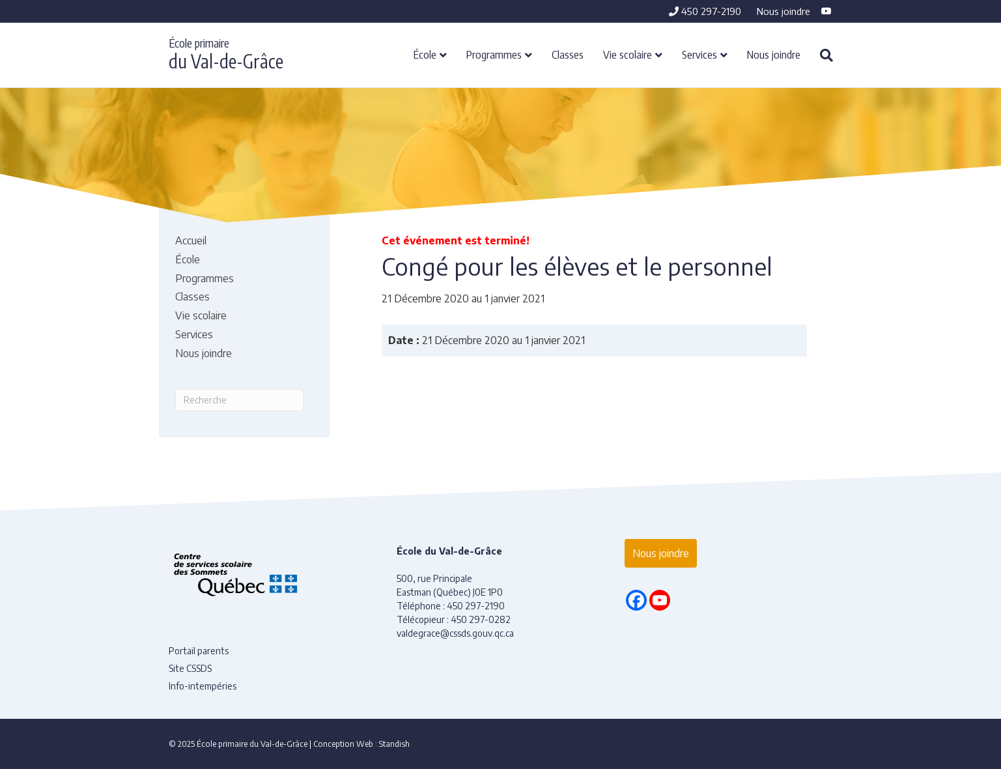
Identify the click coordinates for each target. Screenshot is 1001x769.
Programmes (494, 54)
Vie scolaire (627, 54)
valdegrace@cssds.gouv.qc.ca (455, 633)
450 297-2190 (705, 11)
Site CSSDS (190, 668)
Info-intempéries (202, 685)
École (425, 54)
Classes (568, 54)
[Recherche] (821, 55)
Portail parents (199, 650)
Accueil (190, 240)
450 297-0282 (481, 619)
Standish (394, 744)
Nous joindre (783, 11)
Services (699, 54)
